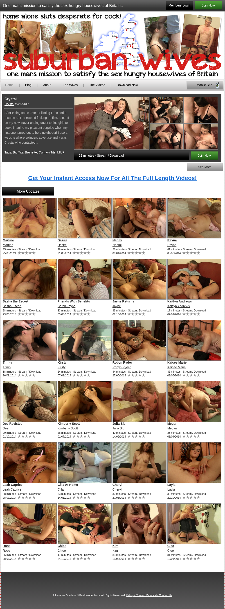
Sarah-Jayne (66, 306)
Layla (171, 485)
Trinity (7, 362)
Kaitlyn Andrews (179, 301)
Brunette (31, 152)
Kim (115, 546)
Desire (62, 240)
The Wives (70, 85)
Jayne (116, 306)
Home (9, 85)
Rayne (172, 240)
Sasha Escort (12, 306)
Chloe (62, 546)
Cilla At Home (68, 485)
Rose (6, 546)
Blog (28, 85)
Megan (172, 423)
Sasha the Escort (15, 301)
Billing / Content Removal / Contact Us (149, 595)
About (47, 85)
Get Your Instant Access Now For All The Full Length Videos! (112, 178)
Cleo (170, 546)
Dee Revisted (12, 423)
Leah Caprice (12, 485)
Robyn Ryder (122, 362)
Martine (8, 240)
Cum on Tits (47, 152)
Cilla (61, 489)
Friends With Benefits (74, 301)
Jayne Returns (123, 301)
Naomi (117, 240)
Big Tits (18, 152)
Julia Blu (119, 423)
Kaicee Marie (177, 362)
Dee (6, 428)
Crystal (9, 104)
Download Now (127, 85)
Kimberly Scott (69, 423)
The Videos (97, 85)
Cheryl (117, 485)
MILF (60, 152)
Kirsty (62, 362)
